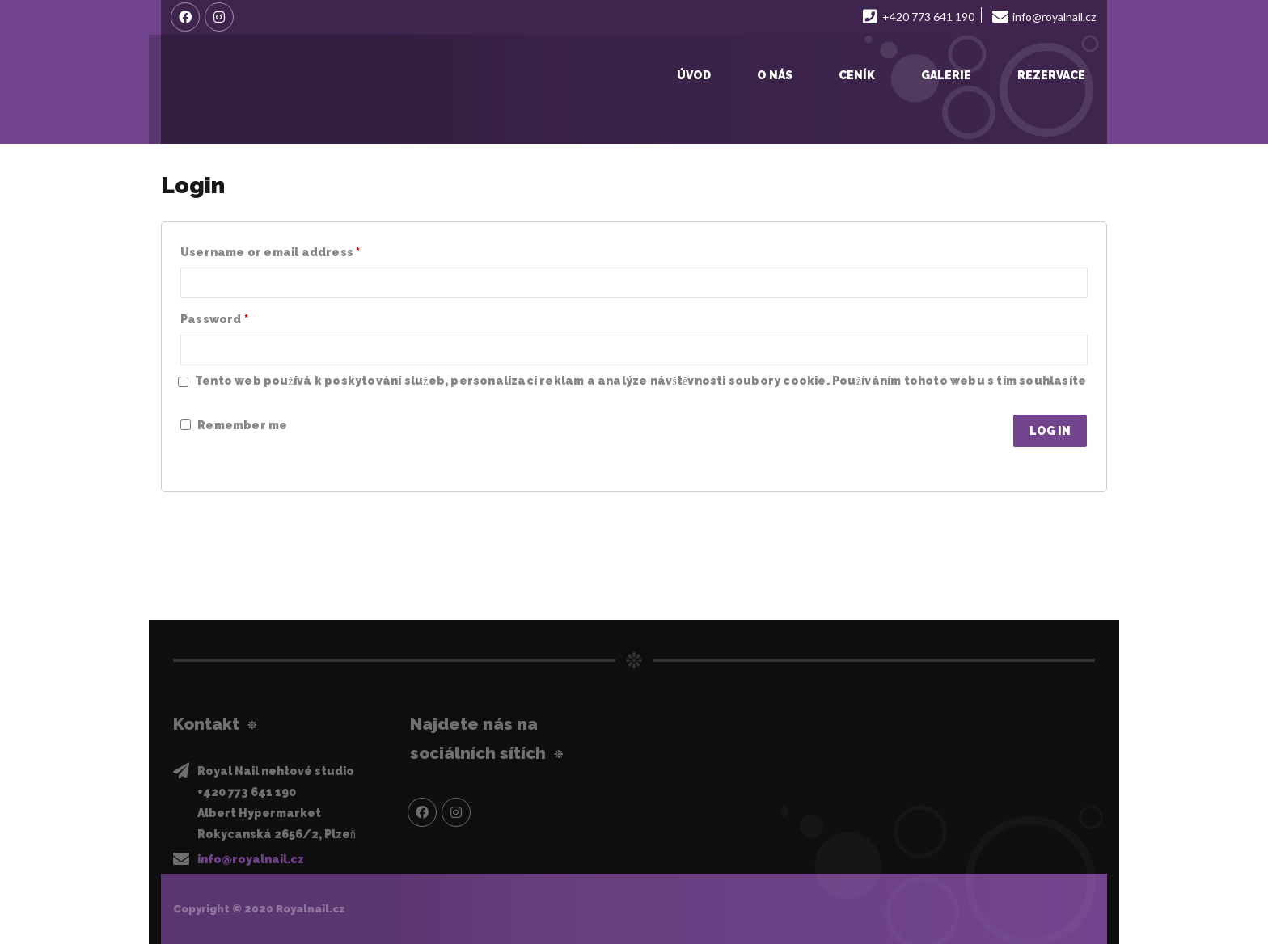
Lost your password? (241, 457)
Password (214, 319)
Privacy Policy (221, 400)
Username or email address (270, 252)
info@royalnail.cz (250, 859)
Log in (1050, 430)
